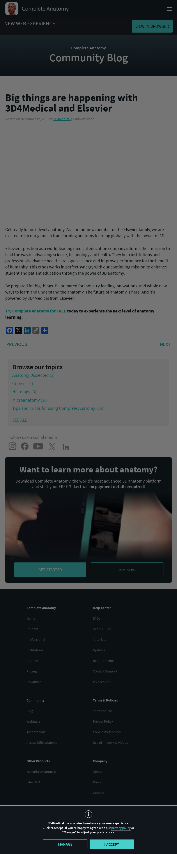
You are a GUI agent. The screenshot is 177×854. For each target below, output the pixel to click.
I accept (111, 844)
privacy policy (121, 828)
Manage (65, 844)
